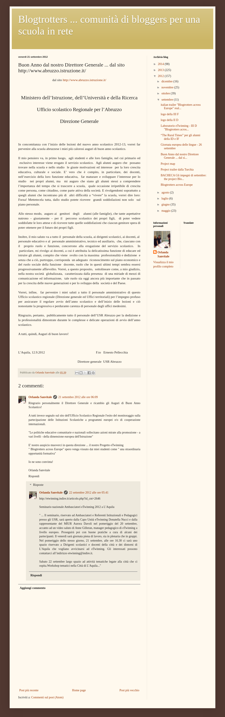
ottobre (166, 93)
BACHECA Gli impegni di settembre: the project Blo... (183, 177)
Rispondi (33, 476)
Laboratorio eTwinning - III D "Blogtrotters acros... (179, 127)
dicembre (167, 81)
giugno (165, 204)
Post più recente (28, 690)
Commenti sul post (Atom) (47, 697)
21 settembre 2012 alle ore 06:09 (78, 397)
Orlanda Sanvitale (40, 397)
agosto (165, 192)
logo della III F (170, 114)
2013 (161, 70)
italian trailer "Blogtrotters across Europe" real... (181, 106)
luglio (165, 198)
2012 (161, 76)
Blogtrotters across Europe (177, 184)
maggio (166, 210)
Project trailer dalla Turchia (177, 169)
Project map (168, 163)
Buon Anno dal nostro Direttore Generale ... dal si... (180, 156)
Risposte (38, 485)
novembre (167, 87)
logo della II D (169, 120)
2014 (161, 64)
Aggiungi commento (32, 588)
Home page (79, 690)
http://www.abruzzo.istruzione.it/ (84, 80)
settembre (167, 99)
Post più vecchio (129, 690)
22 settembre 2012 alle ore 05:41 (88, 492)
